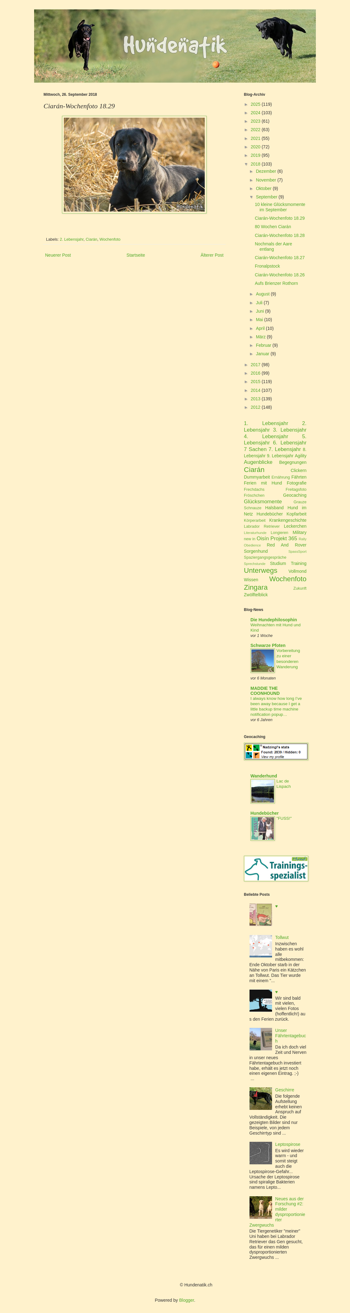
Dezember (266, 171)
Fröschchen (254, 495)
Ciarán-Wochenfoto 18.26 (280, 274)
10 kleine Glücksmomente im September (280, 207)
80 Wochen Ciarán (273, 226)
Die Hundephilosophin (273, 619)
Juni (260, 311)
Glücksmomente (263, 502)
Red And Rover (286, 544)
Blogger (186, 1300)
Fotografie (296, 482)
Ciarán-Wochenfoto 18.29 (280, 218)
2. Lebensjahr (72, 239)
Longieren (279, 533)
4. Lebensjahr (266, 436)
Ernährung (280, 477)
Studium (278, 563)
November (266, 179)
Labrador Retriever (262, 526)
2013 (255, 398)
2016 (255, 373)
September (266, 196)
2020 (255, 146)
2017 (255, 364)
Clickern (298, 470)
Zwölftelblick (256, 594)
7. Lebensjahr (285, 449)
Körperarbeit (254, 520)
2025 (255, 104)
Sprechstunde (254, 564)
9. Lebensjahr (280, 455)
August (263, 293)
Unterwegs (260, 570)
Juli (259, 302)
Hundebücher (269, 513)
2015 (255, 381)
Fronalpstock (267, 266)
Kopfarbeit (296, 513)
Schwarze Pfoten (268, 645)
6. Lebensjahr (289, 443)
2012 (255, 407)
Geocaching (294, 495)
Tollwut (282, 937)
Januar (262, 353)
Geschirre (284, 1089)
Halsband (274, 507)
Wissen (251, 579)
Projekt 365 (283, 538)
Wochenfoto (110, 239)
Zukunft (299, 588)
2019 (255, 155)
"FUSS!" (284, 818)
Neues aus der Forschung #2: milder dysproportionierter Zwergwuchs (277, 1212)
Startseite (135, 255)
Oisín (263, 538)
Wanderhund (263, 775)
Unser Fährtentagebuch (290, 1036)
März (260, 336)
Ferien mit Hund (263, 482)
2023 (255, 121)
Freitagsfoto (296, 489)
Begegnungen (292, 462)
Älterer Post (212, 255)
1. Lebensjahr (266, 423)
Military (299, 532)
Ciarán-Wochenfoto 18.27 (280, 257)
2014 (255, 390)
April (260, 328)
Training (298, 563)
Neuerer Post (58, 255)
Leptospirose (287, 1144)
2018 (255, 164)
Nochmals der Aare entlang (273, 246)
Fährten (298, 477)
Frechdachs (254, 489)
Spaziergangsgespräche (265, 557)
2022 (255, 129)
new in (249, 539)
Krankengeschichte (287, 520)
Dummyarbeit (257, 477)
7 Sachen (255, 449)
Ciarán (91, 239)
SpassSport (297, 551)
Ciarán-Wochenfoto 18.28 (280, 235)
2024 (255, 112)
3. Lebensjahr (289, 430)
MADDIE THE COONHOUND (265, 691)
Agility (300, 455)
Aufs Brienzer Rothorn (276, 283)
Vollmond (297, 571)
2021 (255, 138)
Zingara (256, 587)
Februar (263, 345)
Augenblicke (258, 462)
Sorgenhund (256, 551)
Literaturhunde (255, 533)
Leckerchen (295, 526)
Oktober (263, 188)
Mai (259, 319)
